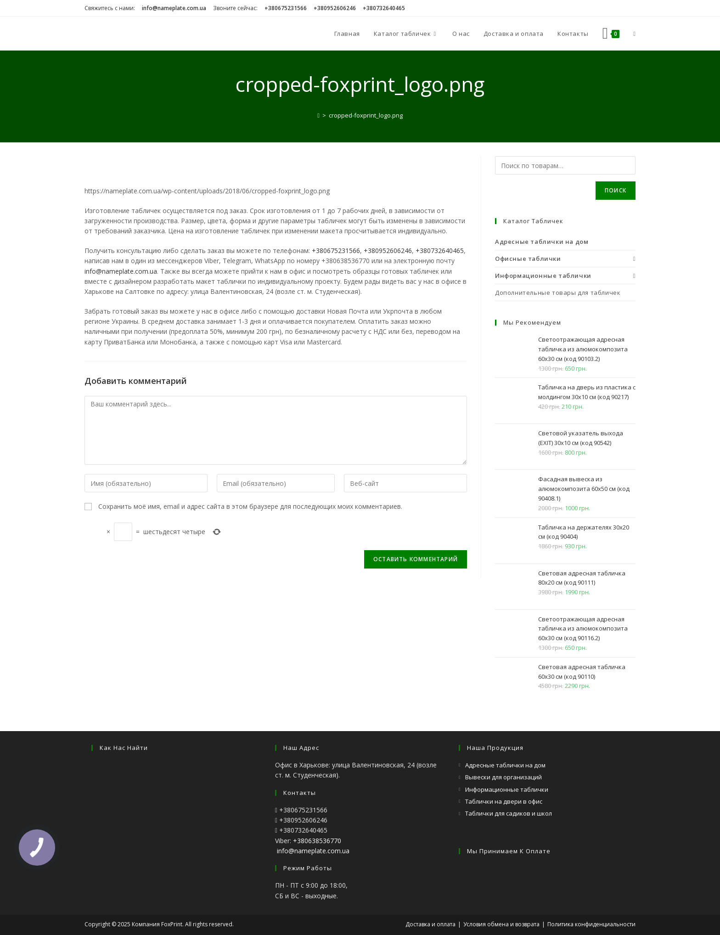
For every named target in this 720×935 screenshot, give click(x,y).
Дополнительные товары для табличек (557, 292)
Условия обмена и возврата (501, 924)
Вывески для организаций (503, 777)
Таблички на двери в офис (503, 801)
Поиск (615, 190)
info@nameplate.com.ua (120, 271)
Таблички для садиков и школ (508, 813)
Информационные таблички (506, 789)
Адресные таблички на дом (505, 765)
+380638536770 (317, 840)
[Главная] (318, 115)
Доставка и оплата (430, 924)
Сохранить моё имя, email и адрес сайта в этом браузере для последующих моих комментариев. (250, 506)
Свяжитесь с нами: (109, 8)
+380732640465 (440, 250)
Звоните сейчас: (235, 8)
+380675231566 (336, 250)
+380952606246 (388, 250)
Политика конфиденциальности (591, 924)
